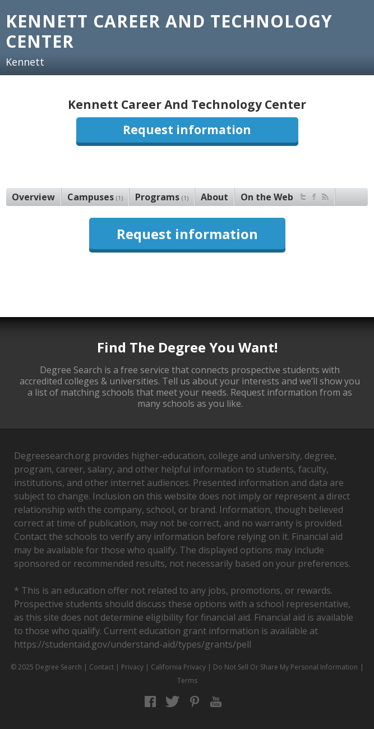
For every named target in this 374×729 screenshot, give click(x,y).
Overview (33, 197)
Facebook (151, 702)
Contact (101, 667)
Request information (187, 129)
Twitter (172, 702)
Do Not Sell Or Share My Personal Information (285, 667)
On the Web (285, 195)
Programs (161, 197)
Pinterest (194, 702)
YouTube (216, 702)
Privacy (132, 667)
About (214, 197)
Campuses (95, 197)
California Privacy (178, 667)
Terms (187, 680)
